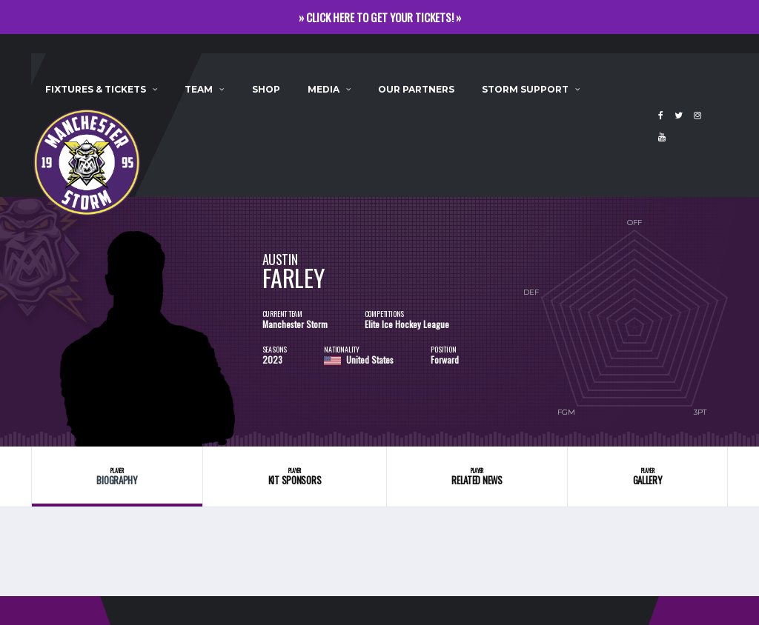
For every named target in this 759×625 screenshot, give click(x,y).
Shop (266, 89)
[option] (146, 322)
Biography (117, 476)
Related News (477, 476)
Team (199, 89)
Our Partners (416, 89)
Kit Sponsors (294, 476)
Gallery (647, 476)
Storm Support (525, 89)
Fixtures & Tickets (95, 89)
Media (323, 89)
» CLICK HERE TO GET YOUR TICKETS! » (380, 17)
